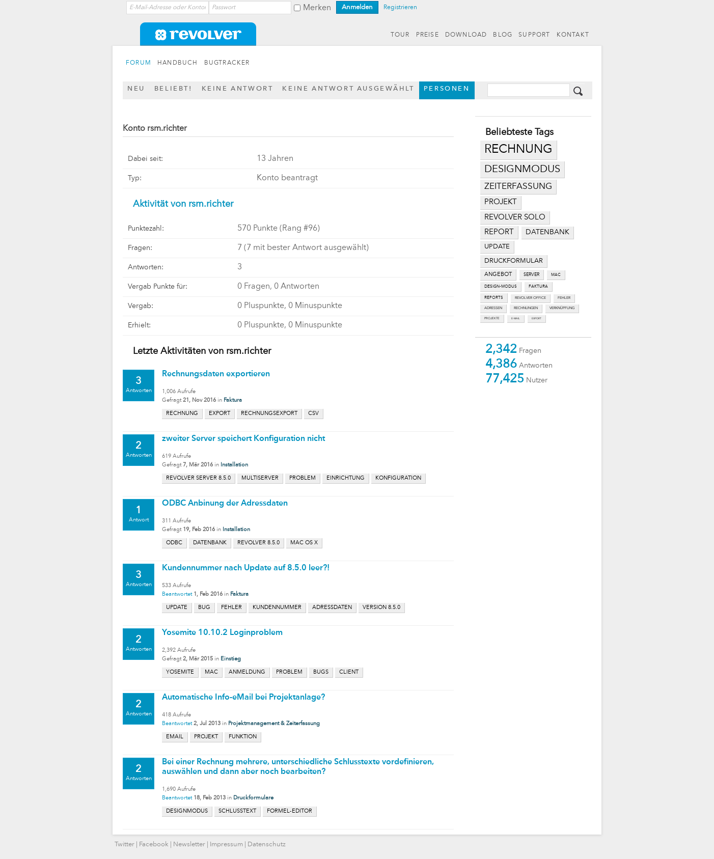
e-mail (515, 318)
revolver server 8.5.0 (198, 478)
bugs (320, 672)
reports (493, 298)
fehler (564, 298)
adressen (493, 308)
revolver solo (514, 217)
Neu (136, 89)
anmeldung (247, 672)
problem (302, 478)
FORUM (138, 63)
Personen (447, 89)
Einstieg (231, 659)
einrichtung (345, 478)
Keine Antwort (237, 89)
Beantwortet (177, 594)
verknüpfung (562, 308)
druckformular (513, 261)
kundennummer (277, 608)
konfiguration (398, 478)
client (349, 672)
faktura (538, 287)
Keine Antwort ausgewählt (348, 89)
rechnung (518, 150)
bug (204, 608)
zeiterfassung (518, 186)
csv (313, 414)
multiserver (260, 478)
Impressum (226, 844)
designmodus (522, 169)
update (497, 246)
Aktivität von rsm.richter (183, 204)
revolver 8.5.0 (258, 543)
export (536, 318)
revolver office (530, 298)
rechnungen (526, 308)
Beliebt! (173, 89)
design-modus (500, 287)
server (531, 274)
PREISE (427, 35)
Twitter (124, 844)
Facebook (154, 844)
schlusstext (237, 811)
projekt (500, 202)
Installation (234, 465)
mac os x (304, 543)
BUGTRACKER (227, 63)
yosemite (180, 672)
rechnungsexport (269, 414)
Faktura (233, 400)
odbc (174, 543)
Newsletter (189, 844)
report (499, 232)
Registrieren (400, 8)
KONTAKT (573, 35)
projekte (492, 318)
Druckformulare (253, 798)
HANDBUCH (177, 63)
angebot (498, 275)
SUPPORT (534, 35)
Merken (317, 8)
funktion (243, 737)
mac (556, 275)
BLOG (502, 35)
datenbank (547, 232)
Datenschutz (267, 844)
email (174, 737)
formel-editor (289, 811)
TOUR (400, 35)
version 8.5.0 (381, 608)
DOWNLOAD (466, 35)
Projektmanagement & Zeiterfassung (274, 724)
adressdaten (332, 608)
